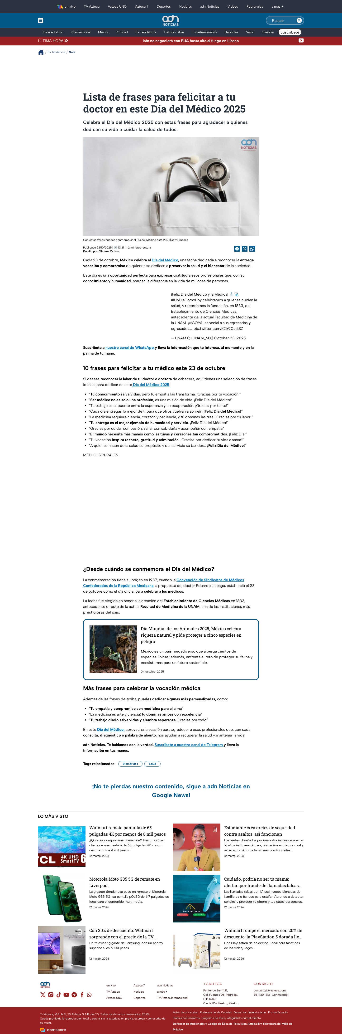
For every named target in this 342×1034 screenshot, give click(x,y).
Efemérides (130, 764)
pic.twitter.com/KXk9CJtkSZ (218, 328)
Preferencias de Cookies (216, 1012)
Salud (152, 764)
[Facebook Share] (237, 249)
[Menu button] (57, 20)
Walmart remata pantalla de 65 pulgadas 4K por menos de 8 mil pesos (127, 831)
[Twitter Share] (244, 249)
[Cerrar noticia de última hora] (301, 41)
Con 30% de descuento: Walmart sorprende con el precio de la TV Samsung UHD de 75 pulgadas (121, 933)
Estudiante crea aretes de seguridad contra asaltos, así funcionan (259, 831)
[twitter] (43, 996)
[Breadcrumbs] (43, 52)
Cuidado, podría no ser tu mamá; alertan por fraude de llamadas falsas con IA (261, 882)
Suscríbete (289, 32)
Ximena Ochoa (109, 251)
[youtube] (66, 996)
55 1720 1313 (262, 994)
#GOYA (196, 323)
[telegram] (74, 996)
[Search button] (299, 20)
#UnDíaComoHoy (186, 300)
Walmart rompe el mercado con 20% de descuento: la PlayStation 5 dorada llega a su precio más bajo (264, 933)
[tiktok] (59, 996)
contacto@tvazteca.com (270, 990)
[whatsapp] (89, 996)
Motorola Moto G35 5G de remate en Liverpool (124, 882)
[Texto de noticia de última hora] (183, 41)
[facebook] (82, 996)
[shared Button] (252, 249)
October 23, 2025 (230, 338)
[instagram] (51, 996)
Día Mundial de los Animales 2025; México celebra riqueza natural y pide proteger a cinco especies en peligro (191, 635)
